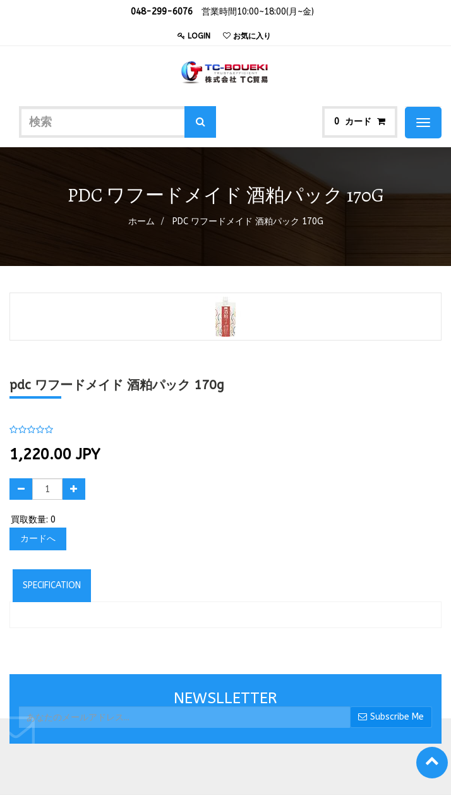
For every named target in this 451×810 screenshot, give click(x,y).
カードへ (38, 538)
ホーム (141, 221)
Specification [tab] (52, 585)
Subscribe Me (391, 716)
